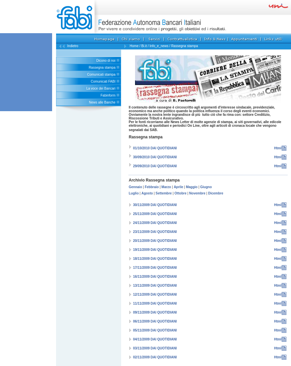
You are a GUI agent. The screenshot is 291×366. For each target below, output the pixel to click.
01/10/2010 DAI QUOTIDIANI (155, 148)
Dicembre (215, 193)
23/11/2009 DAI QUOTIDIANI (155, 232)
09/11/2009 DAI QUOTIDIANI (155, 312)
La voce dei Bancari (100, 88)
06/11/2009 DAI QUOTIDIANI (155, 321)
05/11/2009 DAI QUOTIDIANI (155, 330)
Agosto (147, 193)
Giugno (206, 187)
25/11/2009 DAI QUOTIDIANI (155, 214)
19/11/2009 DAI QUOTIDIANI (155, 250)
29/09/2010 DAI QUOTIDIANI (155, 166)
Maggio (191, 187)
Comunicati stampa (101, 74)
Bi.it (144, 46)
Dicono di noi (105, 60)
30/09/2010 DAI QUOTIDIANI (155, 157)
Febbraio (152, 187)
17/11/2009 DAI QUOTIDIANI (155, 267)
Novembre (197, 193)
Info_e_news (159, 46)
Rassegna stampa (102, 67)
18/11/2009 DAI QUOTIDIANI (155, 258)
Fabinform (108, 95)
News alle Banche (102, 102)
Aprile (178, 187)
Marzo (166, 187)
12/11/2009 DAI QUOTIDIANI (155, 294)
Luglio (134, 193)
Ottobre (180, 193)
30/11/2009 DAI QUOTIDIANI (155, 205)
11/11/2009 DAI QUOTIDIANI (155, 303)
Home (134, 46)
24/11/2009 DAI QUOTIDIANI (155, 223)
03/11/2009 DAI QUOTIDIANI (155, 348)
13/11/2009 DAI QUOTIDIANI (155, 285)
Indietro (72, 46)
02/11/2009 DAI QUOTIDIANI (155, 357)
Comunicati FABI (103, 81)
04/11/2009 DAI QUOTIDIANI (155, 339)
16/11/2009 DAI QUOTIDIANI (155, 276)
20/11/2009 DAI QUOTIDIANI (155, 241)
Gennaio (135, 187)
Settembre (164, 193)
